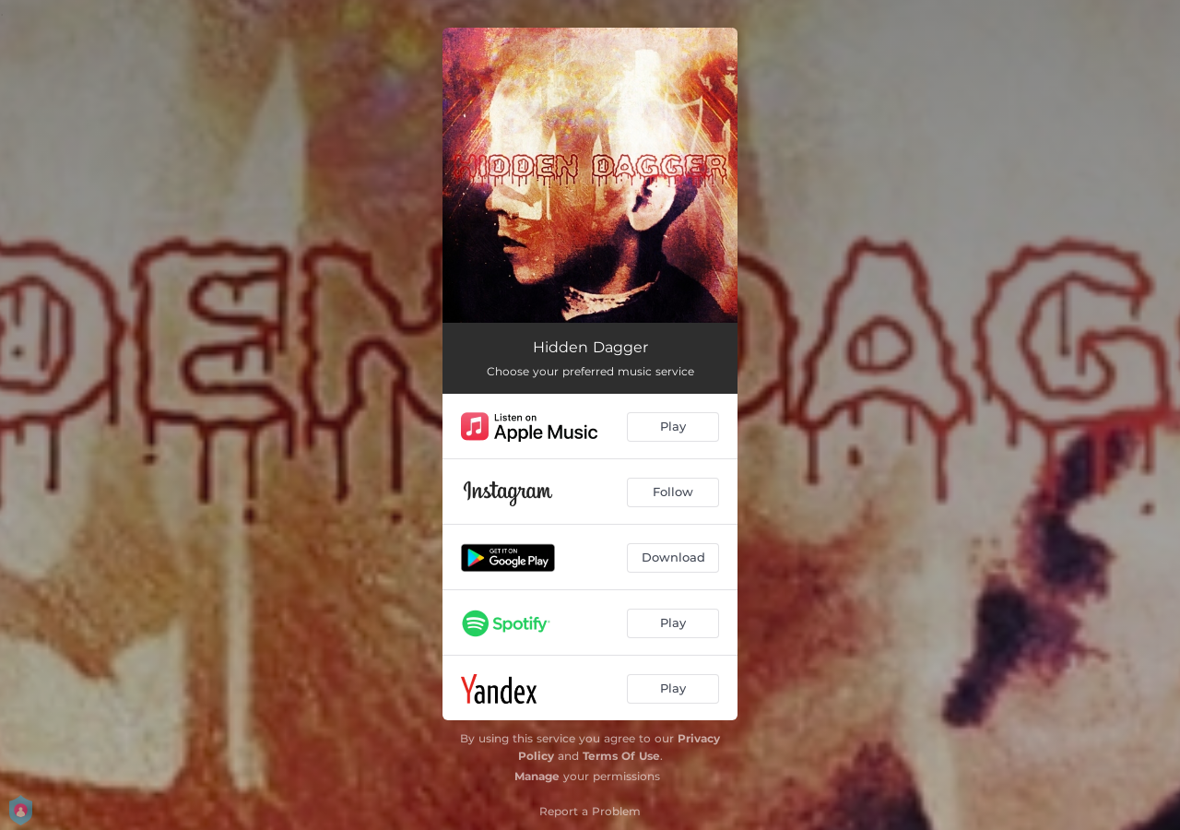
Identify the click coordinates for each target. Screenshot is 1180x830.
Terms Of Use (621, 756)
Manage (537, 776)
